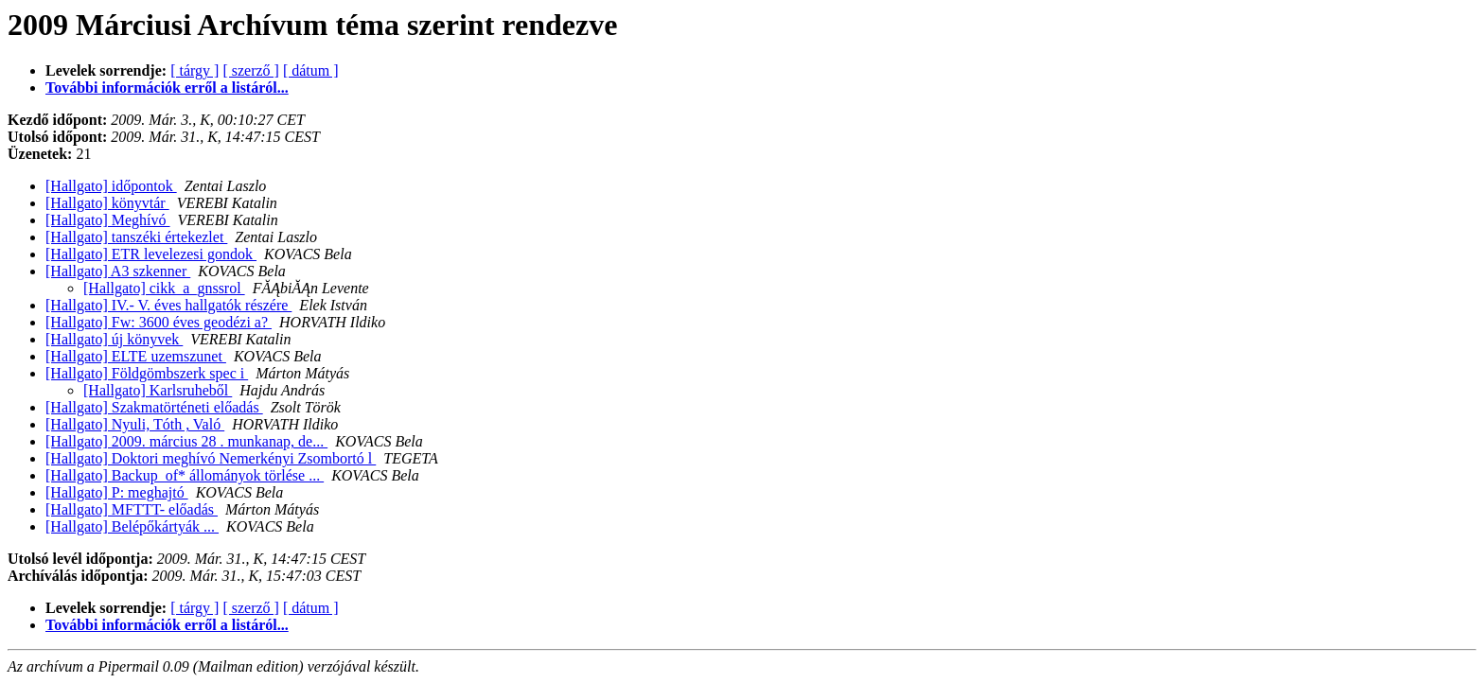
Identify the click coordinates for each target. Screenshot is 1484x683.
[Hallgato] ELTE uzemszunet (135, 356)
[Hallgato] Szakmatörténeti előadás (154, 407)
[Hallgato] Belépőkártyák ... (132, 526)
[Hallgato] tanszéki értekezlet (136, 237)
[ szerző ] (250, 70)
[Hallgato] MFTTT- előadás (131, 509)
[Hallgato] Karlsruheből (157, 390)
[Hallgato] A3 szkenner (117, 271)
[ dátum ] (311, 70)
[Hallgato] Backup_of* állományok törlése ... (184, 475)
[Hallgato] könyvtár (107, 203)
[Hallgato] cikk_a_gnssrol (164, 288)
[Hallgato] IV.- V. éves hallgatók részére (168, 305)
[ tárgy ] (194, 70)
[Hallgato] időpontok (111, 186)
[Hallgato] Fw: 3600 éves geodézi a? (158, 322)
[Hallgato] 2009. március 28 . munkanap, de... (186, 441)
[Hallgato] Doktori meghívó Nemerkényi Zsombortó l (210, 458)
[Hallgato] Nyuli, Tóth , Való (134, 424)
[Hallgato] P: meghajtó (116, 492)
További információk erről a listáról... (167, 87)
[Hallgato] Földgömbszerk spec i (146, 373)
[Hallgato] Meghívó (107, 220)
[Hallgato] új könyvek (114, 339)
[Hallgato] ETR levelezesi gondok (150, 254)
